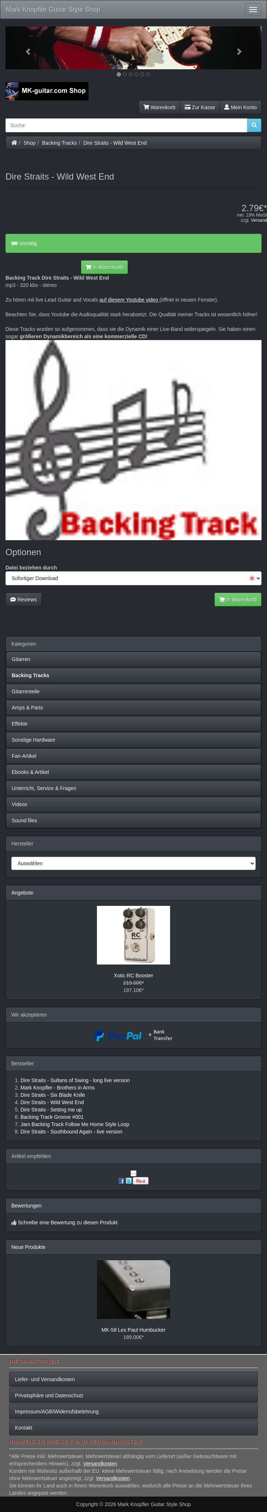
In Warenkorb (104, 267)
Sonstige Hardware (33, 740)
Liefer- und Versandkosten (45, 1379)
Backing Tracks (59, 143)
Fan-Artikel (24, 756)
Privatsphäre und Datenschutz (49, 1395)
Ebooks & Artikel (30, 772)
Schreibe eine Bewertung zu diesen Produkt (67, 1222)
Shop (30, 143)
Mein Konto (240, 107)
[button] (24, 47)
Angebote (22, 893)
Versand (259, 220)
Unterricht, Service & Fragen (44, 788)
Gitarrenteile (26, 691)
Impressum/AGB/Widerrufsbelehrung (57, 1412)
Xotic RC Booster (133, 975)
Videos (19, 804)
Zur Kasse (200, 107)
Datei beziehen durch (31, 568)
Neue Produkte (28, 1247)
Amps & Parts (27, 708)
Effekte (19, 724)
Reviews (23, 599)
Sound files (24, 820)
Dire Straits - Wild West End (115, 143)
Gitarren (21, 659)
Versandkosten (100, 1464)
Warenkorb (159, 107)
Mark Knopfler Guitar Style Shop (53, 9)
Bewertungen (26, 1206)
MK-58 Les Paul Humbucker (133, 1330)
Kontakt (23, 1428)
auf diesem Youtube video (129, 300)
